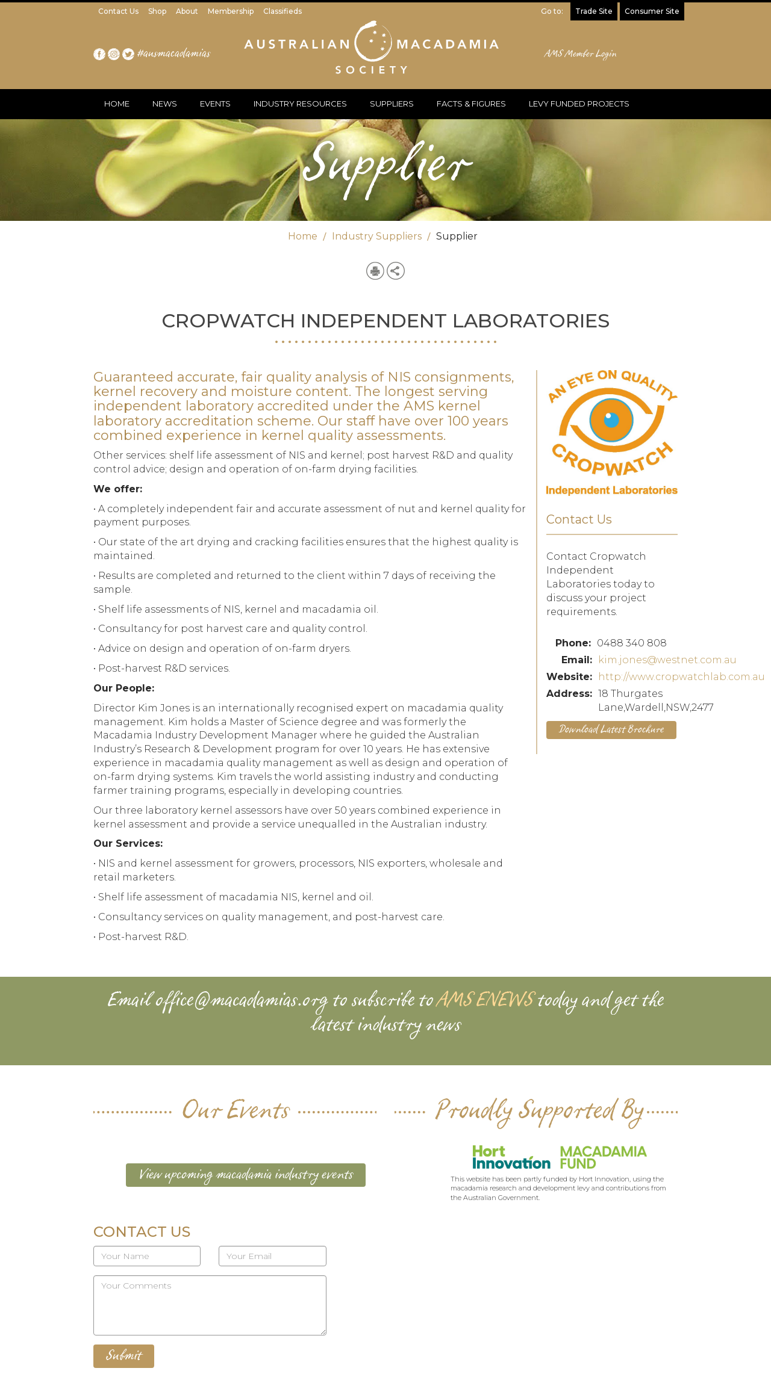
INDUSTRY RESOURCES (300, 103)
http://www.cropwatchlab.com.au (681, 676)
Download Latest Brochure (611, 729)
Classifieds (282, 11)
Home (302, 236)
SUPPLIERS (392, 103)
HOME (117, 103)
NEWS (164, 103)
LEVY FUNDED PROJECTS (579, 103)
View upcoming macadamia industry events (246, 1175)
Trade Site (594, 11)
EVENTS (215, 103)
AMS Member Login (581, 54)
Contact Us (118, 11)
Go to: (552, 11)
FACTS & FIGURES (471, 103)
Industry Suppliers (377, 236)
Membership (231, 11)
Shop (157, 11)
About (187, 11)
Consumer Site (652, 11)
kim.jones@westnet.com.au (667, 660)
